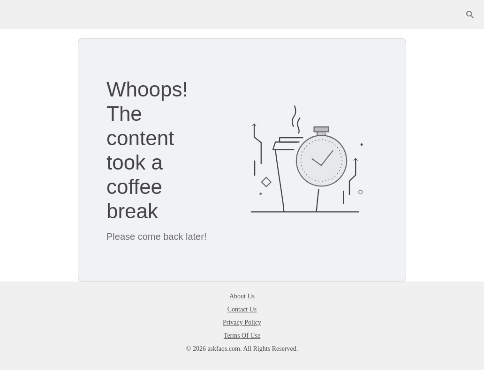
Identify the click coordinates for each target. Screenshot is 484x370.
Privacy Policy (242, 322)
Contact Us (242, 309)
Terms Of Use (242, 335)
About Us (242, 296)
